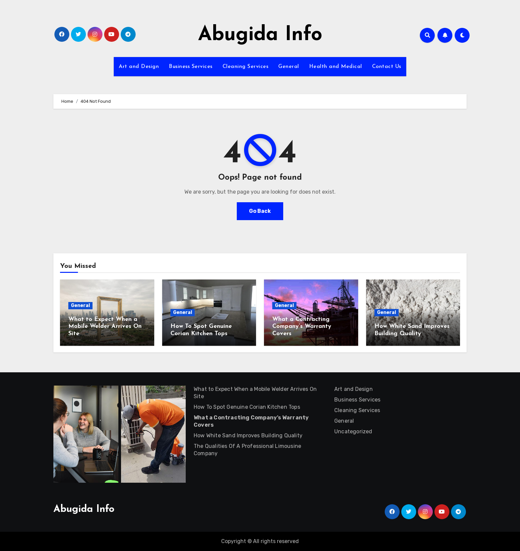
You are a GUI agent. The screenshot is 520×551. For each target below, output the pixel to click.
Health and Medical (335, 66)
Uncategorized (353, 431)
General (288, 66)
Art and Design (139, 66)
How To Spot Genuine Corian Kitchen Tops (247, 407)
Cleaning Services (246, 66)
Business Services (191, 66)
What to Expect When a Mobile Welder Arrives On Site (105, 326)
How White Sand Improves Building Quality (248, 435)
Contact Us (386, 66)
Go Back (260, 211)
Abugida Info (260, 35)
